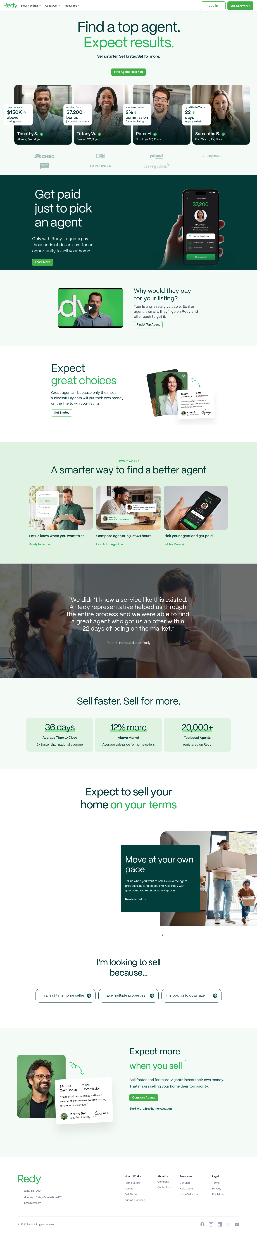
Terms (216, 1183)
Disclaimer (218, 1194)
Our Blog (185, 1183)
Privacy (216, 1188)
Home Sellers (132, 1183)
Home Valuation (189, 1194)
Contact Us (163, 1187)
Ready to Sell (37, 544)
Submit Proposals (135, 1200)
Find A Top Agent (107, 544)
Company (163, 1182)
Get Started (131, 1194)
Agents (129, 1188)
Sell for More (172, 544)
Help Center (187, 1188)
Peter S (112, 643)
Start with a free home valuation (150, 1108)
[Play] (90, 308)
